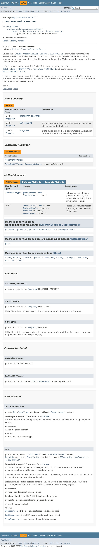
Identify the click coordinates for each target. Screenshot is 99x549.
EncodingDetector (34, 164)
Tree (35, 3)
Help (60, 3)
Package (14, 3)
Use (30, 3)
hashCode (49, 258)
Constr (27, 11)
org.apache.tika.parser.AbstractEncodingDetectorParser (37, 31)
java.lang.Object (10, 27)
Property (10, 119)
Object (57, 253)
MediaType (15, 193)
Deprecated (44, 3)
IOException (66, 457)
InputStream (36, 205)
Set (7, 193)
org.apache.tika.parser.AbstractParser (24, 29)
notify (59, 258)
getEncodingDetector (16, 230)
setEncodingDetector (63, 230)
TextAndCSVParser (14, 160)
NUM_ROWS (24, 130)
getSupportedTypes (32, 193)
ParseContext (31, 195)
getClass (38, 258)
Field (20, 11)
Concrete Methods (54, 182)
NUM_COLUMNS (26, 123)
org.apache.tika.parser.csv (24, 18)
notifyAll (70, 258)
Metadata (27, 211)
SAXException (81, 457)
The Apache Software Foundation (33, 546)
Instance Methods (31, 182)
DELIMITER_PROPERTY (30, 116)
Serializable (9, 41)
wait (7, 260)
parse (26, 205)
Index (53, 3)
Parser (21, 41)
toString (82, 258)
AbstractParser (79, 239)
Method (35, 11)
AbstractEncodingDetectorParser (29, 49)
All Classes (6, 8)
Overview (5, 3)
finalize (26, 258)
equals (16, 258)
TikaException (12, 460)
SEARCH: (67, 8)
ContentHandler (31, 208)
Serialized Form (10, 89)
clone (8, 258)
